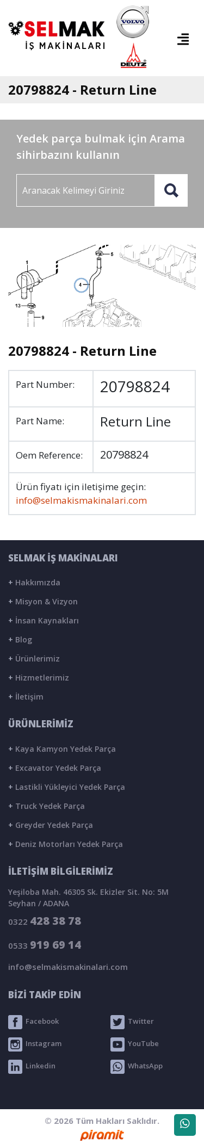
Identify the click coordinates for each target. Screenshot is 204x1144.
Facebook (33, 1022)
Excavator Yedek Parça (54, 768)
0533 (44, 944)
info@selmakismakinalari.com (81, 500)
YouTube (134, 1044)
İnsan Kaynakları (43, 620)
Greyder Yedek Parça (50, 825)
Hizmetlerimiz (38, 677)
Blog (20, 639)
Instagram (34, 1044)
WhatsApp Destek (185, 1127)
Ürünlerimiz (34, 658)
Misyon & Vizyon (43, 601)
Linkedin (31, 1067)
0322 (44, 920)
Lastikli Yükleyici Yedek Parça (66, 787)
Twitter (132, 1022)
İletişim (26, 696)
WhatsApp (136, 1067)
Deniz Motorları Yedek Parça (65, 844)
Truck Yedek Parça (46, 806)
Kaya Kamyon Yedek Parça (62, 749)
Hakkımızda (34, 582)
